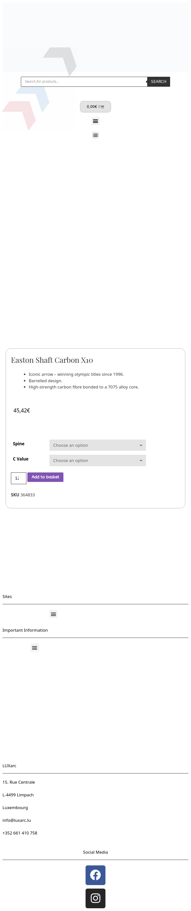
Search (158, 81)
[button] (96, 121)
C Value (21, 459)
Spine (18, 444)
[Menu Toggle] (95, 135)
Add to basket (45, 476)
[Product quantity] (18, 478)
